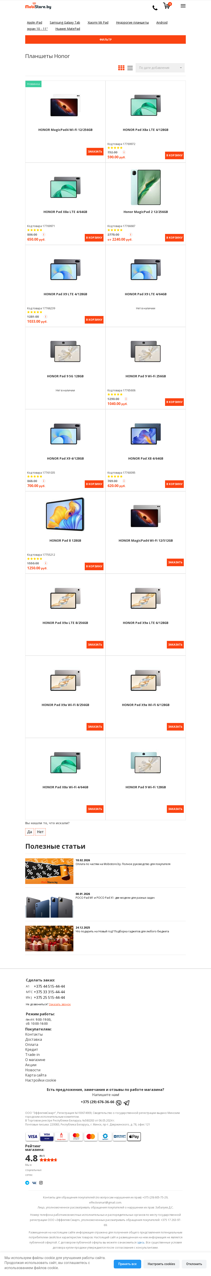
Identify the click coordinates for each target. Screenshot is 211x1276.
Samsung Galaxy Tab (65, 22)
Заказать (95, 151)
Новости (32, 1066)
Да (29, 828)
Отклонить (194, 1264)
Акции (30, 1061)
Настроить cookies (161, 1264)
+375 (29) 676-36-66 (97, 1098)
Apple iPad (34, 22)
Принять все (127, 1264)
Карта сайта (35, 1072)
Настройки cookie (40, 1077)
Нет (40, 828)
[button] (160, 67)
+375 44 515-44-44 (49, 983)
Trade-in (32, 1051)
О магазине (35, 1056)
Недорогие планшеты (132, 22)
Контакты (34, 1031)
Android (162, 22)
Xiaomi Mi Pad (98, 22)
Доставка (33, 1036)
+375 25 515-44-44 (49, 994)
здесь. (141, 1239)
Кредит (31, 1046)
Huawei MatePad (67, 29)
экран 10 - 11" (37, 29)
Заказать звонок (60, 1001)
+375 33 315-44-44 (49, 988)
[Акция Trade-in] (124, 152)
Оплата (31, 1041)
